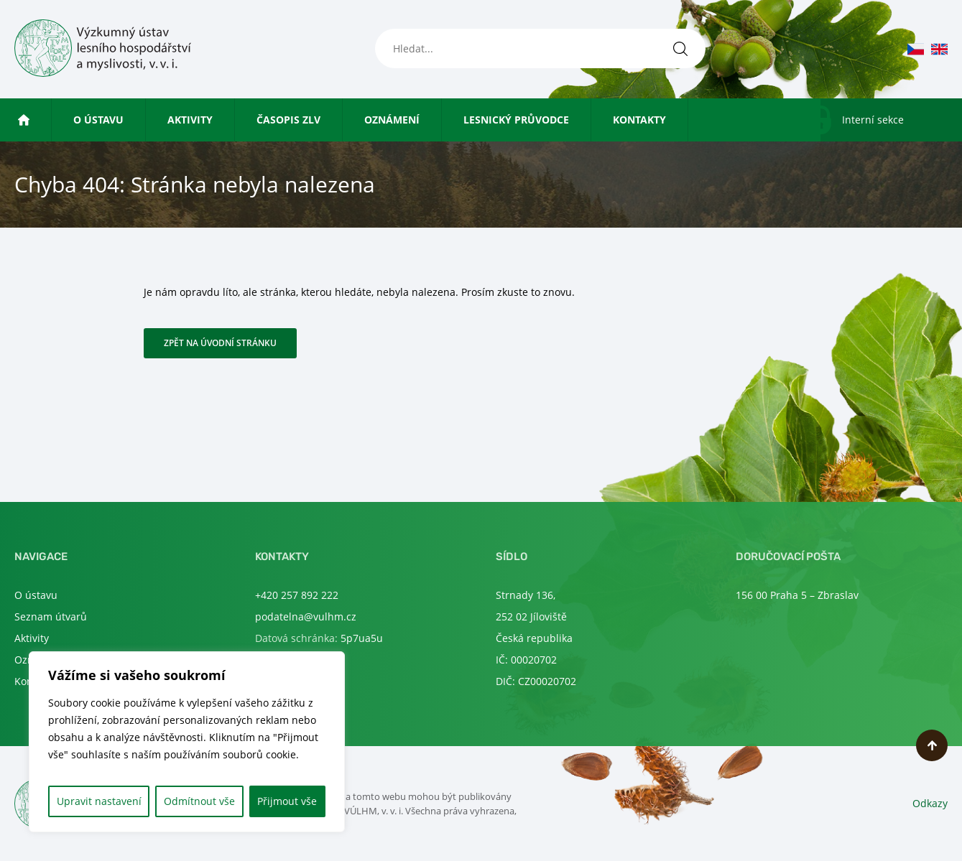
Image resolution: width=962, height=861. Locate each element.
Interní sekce (873, 119)
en (939, 49)
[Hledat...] (540, 48)
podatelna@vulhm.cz (305, 616)
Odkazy (930, 803)
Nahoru (932, 745)
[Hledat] (680, 49)
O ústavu (98, 119)
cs (915, 49)
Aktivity (190, 119)
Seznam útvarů (50, 616)
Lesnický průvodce (516, 119)
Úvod (44, 119)
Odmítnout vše (199, 801)
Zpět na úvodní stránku (220, 343)
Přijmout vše (287, 801)
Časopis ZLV (288, 119)
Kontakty (639, 119)
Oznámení (392, 119)
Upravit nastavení (99, 801)
